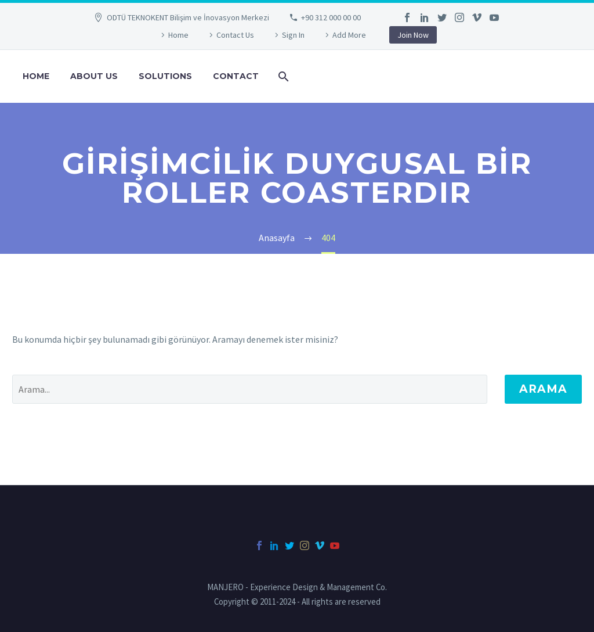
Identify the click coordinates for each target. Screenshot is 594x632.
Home (178, 35)
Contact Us (235, 35)
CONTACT (236, 76)
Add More (349, 35)
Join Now (413, 35)
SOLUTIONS (165, 76)
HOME (36, 76)
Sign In (293, 35)
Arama (543, 389)
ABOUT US (94, 76)
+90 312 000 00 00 (331, 17)
